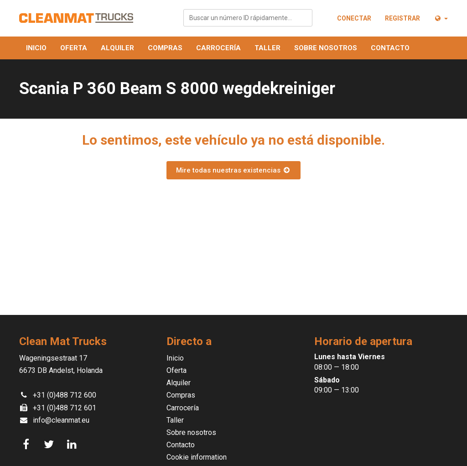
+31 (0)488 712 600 (64, 395)
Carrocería (218, 48)
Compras (165, 48)
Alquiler (117, 48)
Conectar (354, 18)
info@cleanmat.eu (61, 420)
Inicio (36, 48)
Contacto (390, 48)
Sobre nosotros (325, 48)
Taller (267, 48)
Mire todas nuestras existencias (233, 170)
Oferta (73, 48)
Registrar (402, 18)
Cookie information (196, 457)
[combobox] (247, 17)
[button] (441, 18)
